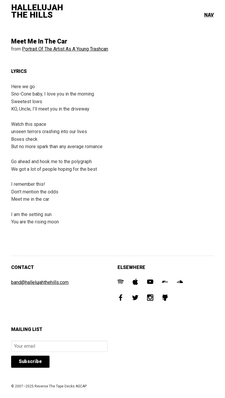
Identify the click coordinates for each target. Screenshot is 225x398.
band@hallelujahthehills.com (40, 282)
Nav (209, 15)
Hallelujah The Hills (37, 11)
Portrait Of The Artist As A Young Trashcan (65, 49)
